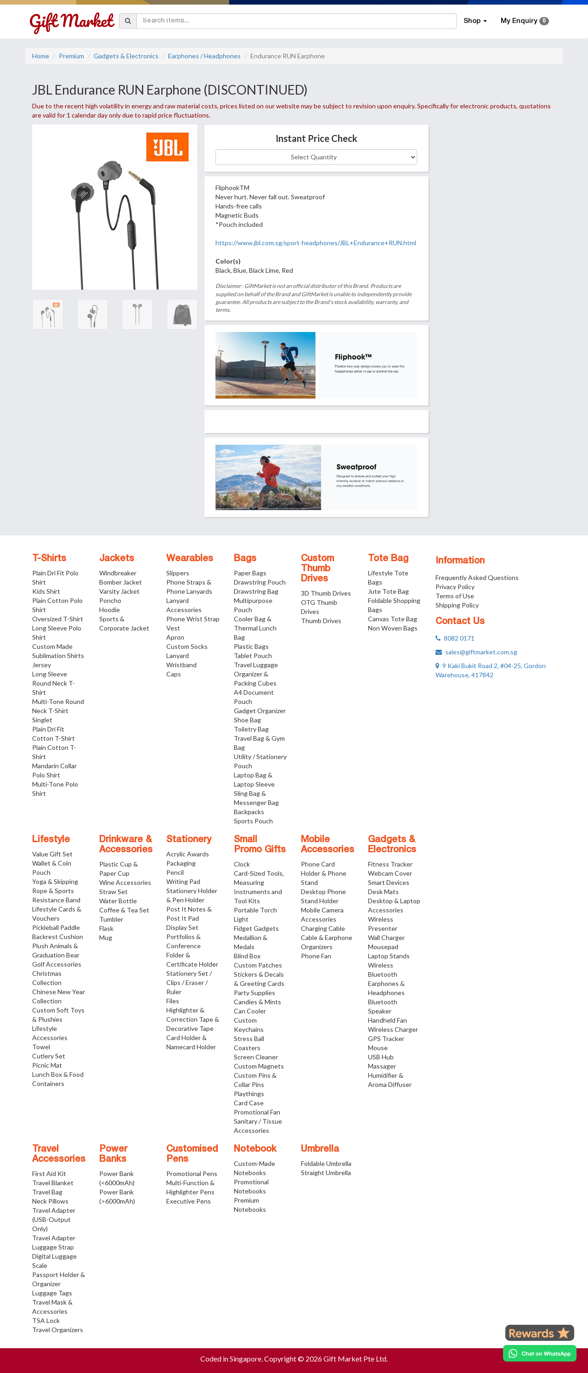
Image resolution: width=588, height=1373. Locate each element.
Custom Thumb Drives (317, 569)
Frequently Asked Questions (477, 577)
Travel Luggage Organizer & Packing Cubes (256, 674)
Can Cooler (250, 1011)
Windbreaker (117, 573)
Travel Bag (47, 1192)
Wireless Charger (393, 1029)
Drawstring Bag (256, 591)
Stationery (188, 840)
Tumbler (111, 919)
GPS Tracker (386, 1038)
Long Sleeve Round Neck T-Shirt (53, 683)
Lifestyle (51, 840)
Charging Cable (323, 928)
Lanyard (177, 655)
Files (172, 1001)
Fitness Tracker (390, 864)
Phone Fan (316, 956)
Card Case (249, 1103)
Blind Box (247, 956)
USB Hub (381, 1057)
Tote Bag (388, 559)
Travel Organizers (57, 1330)
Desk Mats (383, 891)
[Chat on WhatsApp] (540, 1353)
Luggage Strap (53, 1247)
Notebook (255, 1149)
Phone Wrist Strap (193, 619)
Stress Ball (249, 1038)
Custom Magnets (259, 1066)
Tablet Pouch (253, 655)
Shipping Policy (457, 605)
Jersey (41, 665)
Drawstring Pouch (260, 582)
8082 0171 (455, 638)
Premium (71, 56)
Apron (175, 637)
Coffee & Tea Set (124, 910)
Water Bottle (118, 901)
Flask (106, 928)
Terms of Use (454, 596)
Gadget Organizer (260, 711)
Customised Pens (192, 1154)
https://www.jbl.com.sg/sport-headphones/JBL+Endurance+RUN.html (315, 243)
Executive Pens (188, 1201)
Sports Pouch (253, 821)
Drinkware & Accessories (126, 845)
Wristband (181, 665)
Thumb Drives (321, 621)
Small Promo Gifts (260, 845)
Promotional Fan (257, 1112)
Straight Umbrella (326, 1172)
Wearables (189, 559)
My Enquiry (525, 21)
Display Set (182, 927)
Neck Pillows (50, 1201)
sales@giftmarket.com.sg (476, 652)
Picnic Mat (47, 1065)
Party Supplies (254, 992)
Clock (242, 864)
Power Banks (113, 1154)
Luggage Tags (52, 1293)
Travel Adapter (53, 1238)
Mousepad (383, 947)
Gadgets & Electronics (126, 56)
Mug (105, 937)
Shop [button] (475, 21)
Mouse (378, 1048)
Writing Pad (183, 881)
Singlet (42, 720)
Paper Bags (250, 573)
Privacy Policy (455, 587)
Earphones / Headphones (204, 56)
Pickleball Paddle (56, 927)
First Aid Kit (49, 1173)
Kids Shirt (46, 591)
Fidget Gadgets (256, 928)
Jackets (116, 559)
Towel (41, 1047)
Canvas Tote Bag (392, 619)
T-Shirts (49, 559)
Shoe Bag (247, 720)
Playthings (249, 1093)
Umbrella (320, 1149)
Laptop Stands (389, 956)
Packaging (181, 863)
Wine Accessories (125, 882)
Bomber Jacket (120, 582)
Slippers (177, 573)
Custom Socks (187, 646)
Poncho (110, 600)
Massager (382, 1066)
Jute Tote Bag (388, 591)
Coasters (247, 1048)
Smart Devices (388, 882)
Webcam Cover (390, 873)
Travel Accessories (58, 1154)
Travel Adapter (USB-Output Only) (53, 1219)
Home (40, 56)
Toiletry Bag (251, 729)
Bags (245, 559)
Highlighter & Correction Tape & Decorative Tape (192, 1019)
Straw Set (113, 891)
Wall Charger (386, 937)
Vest (173, 628)
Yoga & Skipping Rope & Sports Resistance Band (56, 891)
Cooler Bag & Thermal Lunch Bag (255, 628)
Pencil (175, 872)
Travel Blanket (53, 1183)
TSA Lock (46, 1320)
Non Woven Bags (393, 628)
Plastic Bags (251, 646)
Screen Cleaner (256, 1057)
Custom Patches (258, 965)
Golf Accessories (56, 964)
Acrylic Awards (187, 854)
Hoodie (109, 609)
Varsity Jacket (119, 591)
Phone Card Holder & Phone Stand (323, 873)
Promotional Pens (191, 1173)
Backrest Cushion (57, 936)
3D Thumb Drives (326, 593)
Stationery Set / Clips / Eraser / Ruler (189, 982)
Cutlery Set (48, 1056)
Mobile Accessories (327, 845)
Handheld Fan (387, 1020)
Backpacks (249, 812)
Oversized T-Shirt (57, 619)
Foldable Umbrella (326, 1163)
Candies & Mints (257, 1002)
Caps (173, 674)
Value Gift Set (52, 854)
